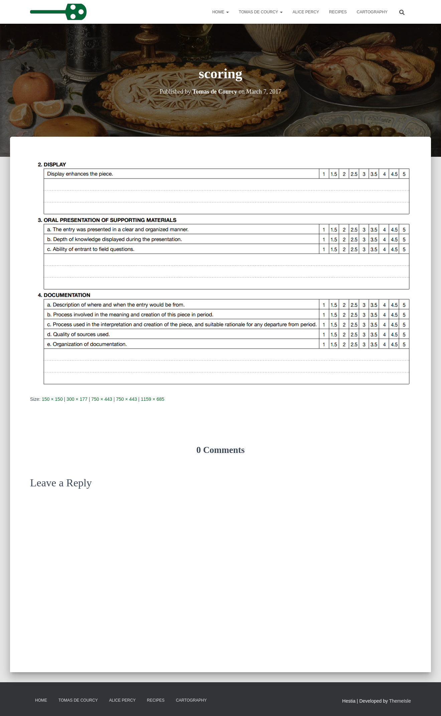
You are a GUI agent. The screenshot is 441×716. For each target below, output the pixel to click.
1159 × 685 (152, 399)
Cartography (372, 12)
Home (220, 12)
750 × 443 (101, 399)
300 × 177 (77, 399)
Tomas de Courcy (261, 12)
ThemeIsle (400, 701)
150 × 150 (52, 399)
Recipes (338, 12)
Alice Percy (306, 12)
